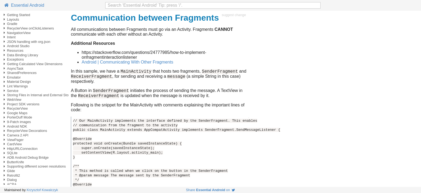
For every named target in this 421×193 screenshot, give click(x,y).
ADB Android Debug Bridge (28, 157)
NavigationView (19, 33)
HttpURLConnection (22, 149)
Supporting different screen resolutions (36, 166)
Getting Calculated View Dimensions (35, 64)
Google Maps (17, 113)
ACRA (12, 184)
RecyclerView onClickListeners (30, 28)
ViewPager (15, 140)
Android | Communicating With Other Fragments (127, 62)
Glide (11, 171)
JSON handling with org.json (28, 42)
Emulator (14, 77)
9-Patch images (19, 122)
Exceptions (15, 59)
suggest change (234, 15)
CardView (14, 144)
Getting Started (18, 15)
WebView (14, 100)
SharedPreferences (22, 73)
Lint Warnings (17, 86)
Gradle (12, 24)
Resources (15, 51)
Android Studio (18, 46)
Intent (11, 37)
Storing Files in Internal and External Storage (41, 95)
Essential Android (24, 5)
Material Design (19, 82)
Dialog (12, 180)
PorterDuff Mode (19, 117)
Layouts (13, 19)
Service (13, 91)
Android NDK (17, 126)
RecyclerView (17, 108)
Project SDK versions (23, 104)
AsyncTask (15, 68)
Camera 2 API (17, 135)
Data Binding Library (22, 55)
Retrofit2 (13, 175)
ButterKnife (15, 162)
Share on (210, 190)
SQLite (12, 153)
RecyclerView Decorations (27, 131)
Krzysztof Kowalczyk (42, 190)
